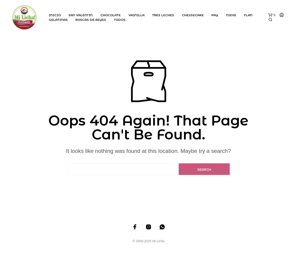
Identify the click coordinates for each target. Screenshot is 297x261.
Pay (214, 15)
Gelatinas (58, 20)
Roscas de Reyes (90, 20)
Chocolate (110, 15)
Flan (248, 15)
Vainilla (137, 15)
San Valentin (80, 15)
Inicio (55, 15)
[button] (271, 15)
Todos (120, 20)
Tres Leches (163, 15)
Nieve (231, 15)
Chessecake (193, 15)
